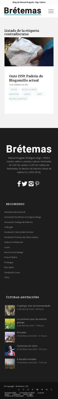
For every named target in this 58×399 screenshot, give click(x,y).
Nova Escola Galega (13, 252)
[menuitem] (49, 11)
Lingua (27, 94)
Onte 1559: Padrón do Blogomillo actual (26, 78)
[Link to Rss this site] (51, 389)
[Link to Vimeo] (42, 389)
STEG (6, 277)
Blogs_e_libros (29, 89)
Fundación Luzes (12, 272)
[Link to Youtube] (37, 389)
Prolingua (8, 262)
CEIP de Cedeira (38, 165)
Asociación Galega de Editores (18, 222)
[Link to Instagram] (28, 389)
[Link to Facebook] (23, 389)
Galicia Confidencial (13, 242)
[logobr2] (24, 11)
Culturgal (8, 227)
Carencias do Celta (27, 345)
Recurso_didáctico (18, 99)
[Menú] (49, 11)
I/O (27, 386)
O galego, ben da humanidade (33, 305)
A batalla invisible (26, 359)
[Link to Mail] (46, 389)
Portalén (21, 332)
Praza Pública (10, 257)
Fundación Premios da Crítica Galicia (21, 237)
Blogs (14, 89)
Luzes (7, 247)
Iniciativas (14, 94)
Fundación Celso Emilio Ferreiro (19, 232)
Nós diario (9, 267)
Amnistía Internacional (14, 212)
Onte (39, 94)
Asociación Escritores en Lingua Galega (22, 217)
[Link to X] (19, 389)
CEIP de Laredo (20, 165)
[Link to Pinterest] (32, 389)
